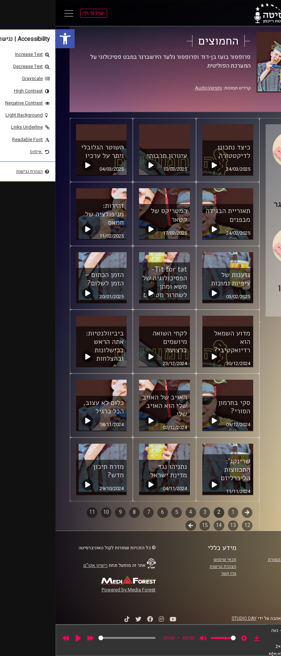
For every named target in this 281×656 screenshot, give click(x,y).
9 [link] (64, 512)
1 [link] (177, 512)
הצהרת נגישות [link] (167, 566)
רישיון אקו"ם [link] (40, 565)
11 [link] (37, 512)
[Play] (23, 638)
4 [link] (135, 512)
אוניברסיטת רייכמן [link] (243, 566)
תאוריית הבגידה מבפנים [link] (172, 215)
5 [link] (121, 512)
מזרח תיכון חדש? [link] (53, 471)
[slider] (71, 637)
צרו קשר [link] (173, 573)
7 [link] (92, 512)
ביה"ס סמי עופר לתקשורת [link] (236, 559)
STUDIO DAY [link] (188, 618)
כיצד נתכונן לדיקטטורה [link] (178, 151)
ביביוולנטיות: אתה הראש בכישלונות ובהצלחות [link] (49, 346)
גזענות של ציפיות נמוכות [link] (175, 279)
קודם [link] (191, 512)
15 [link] (149, 525)
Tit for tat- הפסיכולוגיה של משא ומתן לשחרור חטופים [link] (109, 282)
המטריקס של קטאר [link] (113, 215)
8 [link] (78, 512)
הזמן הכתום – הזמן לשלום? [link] (48, 279)
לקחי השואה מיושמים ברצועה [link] (114, 342)
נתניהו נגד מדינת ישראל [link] (112, 471)
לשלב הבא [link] (135, 526)
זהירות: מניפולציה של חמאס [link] (48, 214)
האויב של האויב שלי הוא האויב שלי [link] (109, 406)
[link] (9, 38)
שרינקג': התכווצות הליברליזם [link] (180, 469)
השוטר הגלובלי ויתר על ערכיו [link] (47, 151)
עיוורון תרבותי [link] (111, 155)
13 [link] (177, 525)
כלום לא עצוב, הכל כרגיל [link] (47, 407)
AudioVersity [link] (152, 88)
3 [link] (149, 512)
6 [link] (106, 512)
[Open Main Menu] (13, 13)
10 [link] (50, 512)
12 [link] (192, 525)
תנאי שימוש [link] (169, 559)
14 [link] (163, 525)
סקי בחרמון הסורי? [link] (179, 407)
